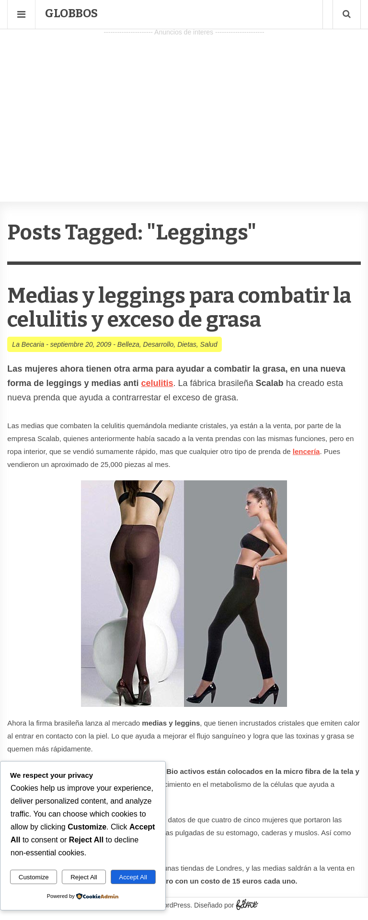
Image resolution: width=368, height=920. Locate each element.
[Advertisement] (184, 106)
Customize (34, 877)
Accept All (133, 877)
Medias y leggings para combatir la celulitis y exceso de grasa (179, 307)
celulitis (157, 383)
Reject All (83, 877)
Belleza (128, 344)
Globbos (71, 13)
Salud (209, 344)
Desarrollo (158, 344)
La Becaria (28, 344)
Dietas (186, 344)
